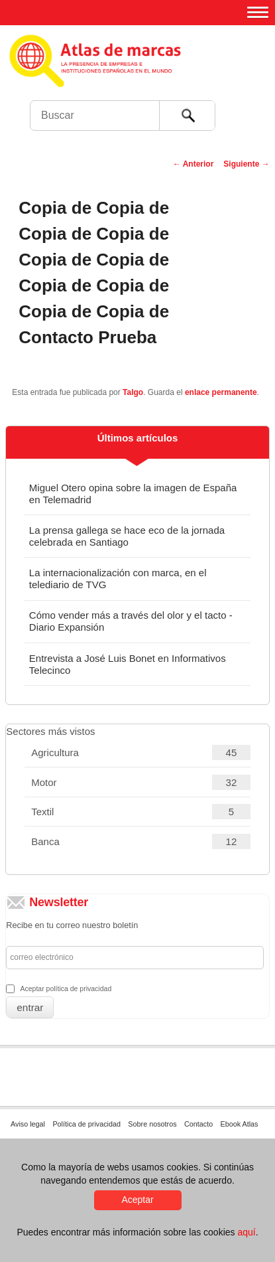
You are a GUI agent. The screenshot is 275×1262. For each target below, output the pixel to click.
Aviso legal (28, 1124)
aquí (246, 1232)
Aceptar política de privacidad (65, 988)
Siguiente (246, 164)
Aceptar (137, 1199)
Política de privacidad (86, 1124)
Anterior (193, 164)
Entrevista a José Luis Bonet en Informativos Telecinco (127, 664)
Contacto (198, 1124)
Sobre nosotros (152, 1124)
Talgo (133, 392)
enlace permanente (221, 392)
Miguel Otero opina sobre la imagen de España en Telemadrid (133, 493)
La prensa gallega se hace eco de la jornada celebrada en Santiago (127, 536)
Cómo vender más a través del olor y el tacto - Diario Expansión (131, 621)
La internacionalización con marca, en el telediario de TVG (118, 578)
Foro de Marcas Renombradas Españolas (246, 90)
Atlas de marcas (141, 73)
